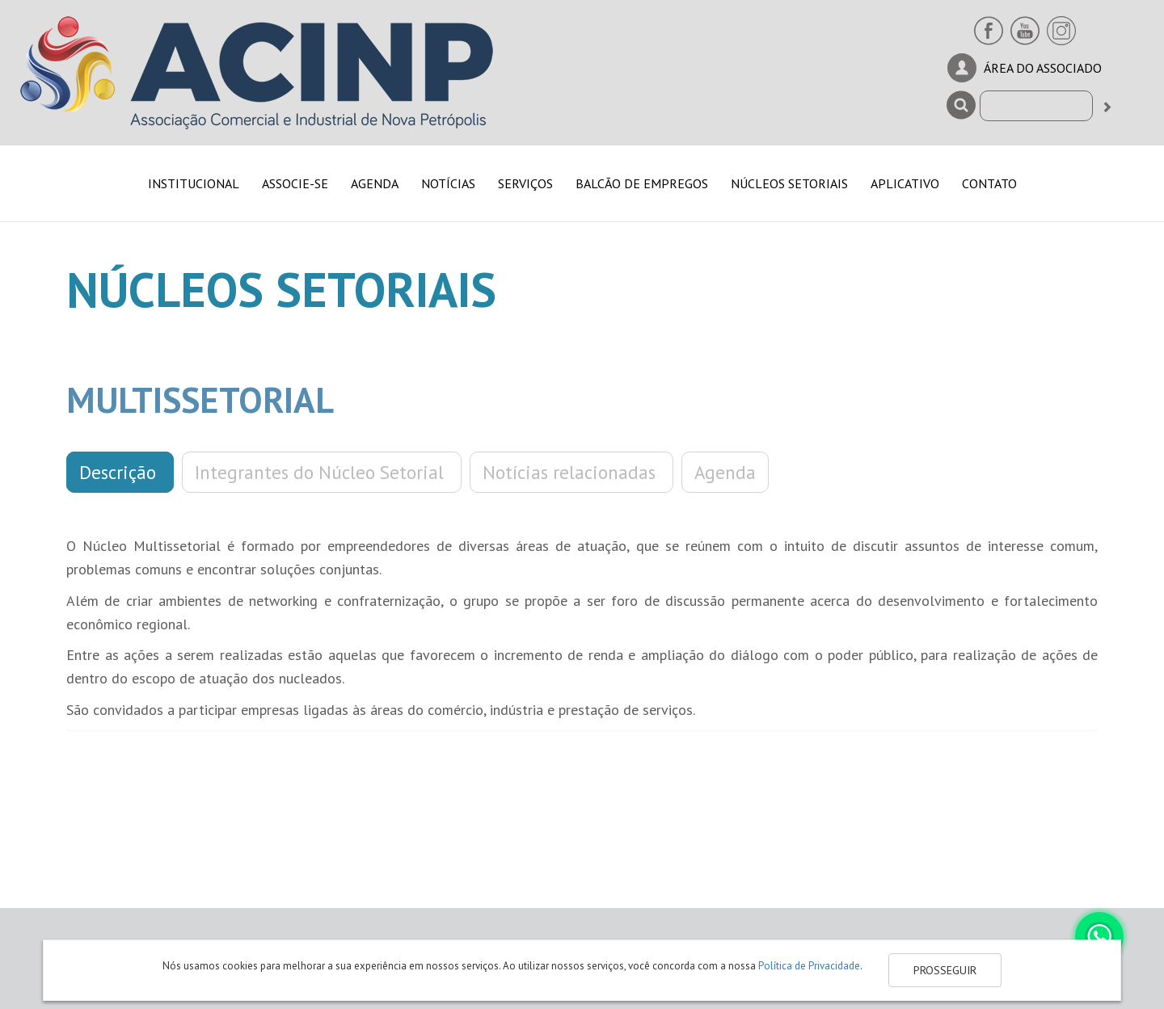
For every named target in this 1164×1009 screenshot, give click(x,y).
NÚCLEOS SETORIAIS (789, 183)
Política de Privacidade (809, 966)
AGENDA (375, 183)
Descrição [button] (120, 472)
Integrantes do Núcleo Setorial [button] (322, 472)
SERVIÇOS (525, 183)
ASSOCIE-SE (295, 183)
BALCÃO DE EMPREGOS (642, 183)
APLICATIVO (905, 183)
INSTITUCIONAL (193, 183)
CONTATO (989, 183)
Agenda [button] (725, 472)
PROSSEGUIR (944, 970)
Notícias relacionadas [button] (571, 472)
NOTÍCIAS (448, 183)
